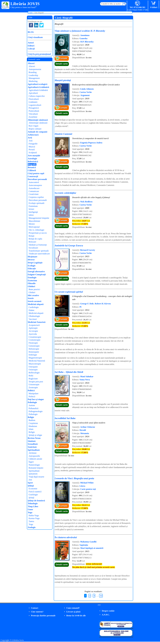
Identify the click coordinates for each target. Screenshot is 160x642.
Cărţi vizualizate (35, 37)
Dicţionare (32, 256)
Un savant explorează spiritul (69, 291)
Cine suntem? (37, 612)
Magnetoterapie (35, 358)
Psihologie (32, 402)
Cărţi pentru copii (36, 173)
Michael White (87, 483)
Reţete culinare (35, 129)
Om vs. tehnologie (36, 230)
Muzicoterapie (35, 364)
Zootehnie (33, 117)
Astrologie (32, 158)
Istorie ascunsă (34, 301)
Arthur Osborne (87, 427)
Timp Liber (33, 506)
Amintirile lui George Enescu (69, 245)
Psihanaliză (33, 408)
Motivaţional (34, 227)
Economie (33, 488)
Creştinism (33, 423)
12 (101, 596)
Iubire (31, 215)
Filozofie (32, 283)
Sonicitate (32, 447)
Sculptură (33, 152)
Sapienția (84, 545)
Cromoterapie (34, 340)
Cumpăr (63, 58)
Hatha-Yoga (34, 515)
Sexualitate (33, 444)
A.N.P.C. (106, 615)
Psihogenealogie (35, 411)
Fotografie (33, 143)
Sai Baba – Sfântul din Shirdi (69, 372)
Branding (32, 72)
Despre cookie (108, 611)
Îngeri (31, 462)
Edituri (31, 45)
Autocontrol (34, 182)
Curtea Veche (86, 92)
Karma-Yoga (34, 518)
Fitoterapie (33, 343)
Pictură (32, 149)
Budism (32, 420)
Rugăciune (33, 378)
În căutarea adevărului (66, 537)
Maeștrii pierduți (63, 80)
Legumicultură (35, 105)
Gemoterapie (34, 346)
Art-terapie (33, 331)
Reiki (31, 375)
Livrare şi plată (73, 612)
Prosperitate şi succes (38, 233)
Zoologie (32, 527)
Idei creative (33, 295)
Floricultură (34, 99)
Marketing (33, 81)
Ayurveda (33, 334)
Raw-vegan (33, 126)
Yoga (30, 512)
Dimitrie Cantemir (63, 134)
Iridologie (33, 355)
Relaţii (31, 236)
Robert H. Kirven (103, 303)
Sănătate (32, 441)
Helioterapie (34, 349)
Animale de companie (37, 132)
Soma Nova (85, 379)
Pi (80, 307)
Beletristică (33, 161)
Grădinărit (33, 102)
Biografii (32, 164)
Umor (30, 509)
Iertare (31, 209)
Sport (30, 483)
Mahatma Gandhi (88, 542)
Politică (31, 390)
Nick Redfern (86, 201)
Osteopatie (33, 367)
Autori (31, 42)
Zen (30, 480)
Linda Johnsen (87, 89)
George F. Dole (87, 303)
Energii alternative (36, 271)
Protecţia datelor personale (43, 615)
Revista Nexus (34, 438)
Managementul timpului (39, 218)
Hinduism (33, 426)
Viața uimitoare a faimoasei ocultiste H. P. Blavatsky (80, 30)
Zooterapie (33, 387)
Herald (83, 430)
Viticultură (33, 114)
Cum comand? (73, 608)
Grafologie (33, 494)
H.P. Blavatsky (87, 41)
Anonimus (85, 35)
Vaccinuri (33, 319)
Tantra (31, 521)
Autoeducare (34, 188)
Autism (32, 405)
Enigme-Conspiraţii (37, 274)
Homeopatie (34, 352)
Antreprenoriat (35, 69)
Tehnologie (33, 503)
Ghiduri (31, 286)
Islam (31, 429)
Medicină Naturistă (36, 322)
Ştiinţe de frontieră (36, 500)
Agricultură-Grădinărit (38, 87)
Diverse (31, 259)
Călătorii (32, 170)
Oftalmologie (34, 316)
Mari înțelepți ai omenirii (91, 548)
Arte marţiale (34, 155)
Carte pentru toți (88, 489)
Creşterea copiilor (36, 197)
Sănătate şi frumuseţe (38, 245)
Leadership (33, 75)
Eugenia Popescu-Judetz (91, 142)
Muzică (32, 146)
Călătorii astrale (35, 459)
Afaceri (31, 63)
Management (34, 78)
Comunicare (34, 191)
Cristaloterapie (35, 337)
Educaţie (32, 268)
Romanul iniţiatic (36, 468)
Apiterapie (33, 328)
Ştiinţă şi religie (35, 435)
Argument (85, 95)
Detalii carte (62, 64)
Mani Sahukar (86, 376)
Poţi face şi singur (36, 399)
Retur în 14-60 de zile (76, 615)
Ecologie (31, 265)
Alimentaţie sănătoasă (38, 120)
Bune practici (34, 289)
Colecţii (31, 48)
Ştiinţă (31, 486)
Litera (82, 486)
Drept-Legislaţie (35, 262)
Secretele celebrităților (65, 193)
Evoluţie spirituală (36, 203)
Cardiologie (34, 307)
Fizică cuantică (35, 491)
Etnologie (32, 277)
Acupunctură (34, 325)
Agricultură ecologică (37, 84)
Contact (34, 608)
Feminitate (33, 206)
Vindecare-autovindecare (39, 253)
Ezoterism (32, 280)
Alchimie (32, 453)
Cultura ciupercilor (37, 96)
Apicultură (33, 93)
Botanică (32, 167)
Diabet (31, 310)
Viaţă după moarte (36, 477)
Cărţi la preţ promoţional (39, 54)
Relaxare (32, 242)
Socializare (33, 248)
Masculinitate (34, 221)
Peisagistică (34, 108)
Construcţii (33, 176)
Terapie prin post (36, 381)
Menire (32, 224)
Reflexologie (34, 372)
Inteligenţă (33, 212)
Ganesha (83, 38)
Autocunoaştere (35, 185)
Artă (30, 137)
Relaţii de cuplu (35, 239)
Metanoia (84, 433)
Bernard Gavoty (87, 250)
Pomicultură (34, 111)
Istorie (31, 298)
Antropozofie (34, 456)
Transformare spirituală (38, 251)
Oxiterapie (33, 369)
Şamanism (33, 474)
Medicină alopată (36, 304)
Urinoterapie (34, 384)
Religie (31, 417)
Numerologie (34, 465)
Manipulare (33, 393)
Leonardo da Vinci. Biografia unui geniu (74, 478)
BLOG (31, 32)
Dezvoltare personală (37, 179)
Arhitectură (33, 135)
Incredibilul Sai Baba (65, 418)
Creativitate (33, 194)
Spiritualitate (34, 450)
